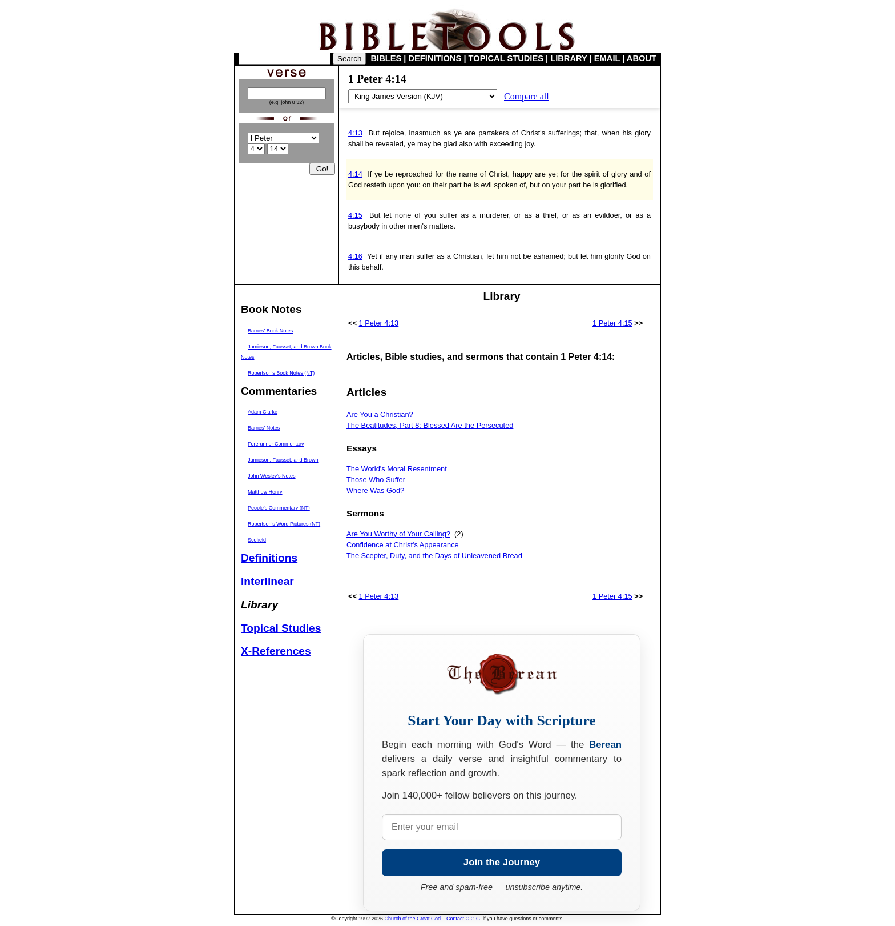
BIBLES (386, 58)
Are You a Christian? (379, 414)
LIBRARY (568, 58)
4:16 (355, 256)
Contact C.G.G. (464, 918)
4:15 (355, 215)
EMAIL (607, 58)
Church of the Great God (413, 918)
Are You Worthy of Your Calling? (398, 534)
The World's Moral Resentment (396, 468)
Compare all (526, 96)
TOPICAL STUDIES (506, 58)
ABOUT (641, 58)
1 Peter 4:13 (379, 323)
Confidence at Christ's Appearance (402, 544)
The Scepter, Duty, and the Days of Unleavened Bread (434, 555)
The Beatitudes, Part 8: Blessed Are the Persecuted (429, 425)
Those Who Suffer (375, 479)
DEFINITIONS (435, 58)
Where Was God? (375, 490)
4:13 (355, 133)
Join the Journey (501, 862)
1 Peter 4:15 (612, 323)
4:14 (355, 174)
